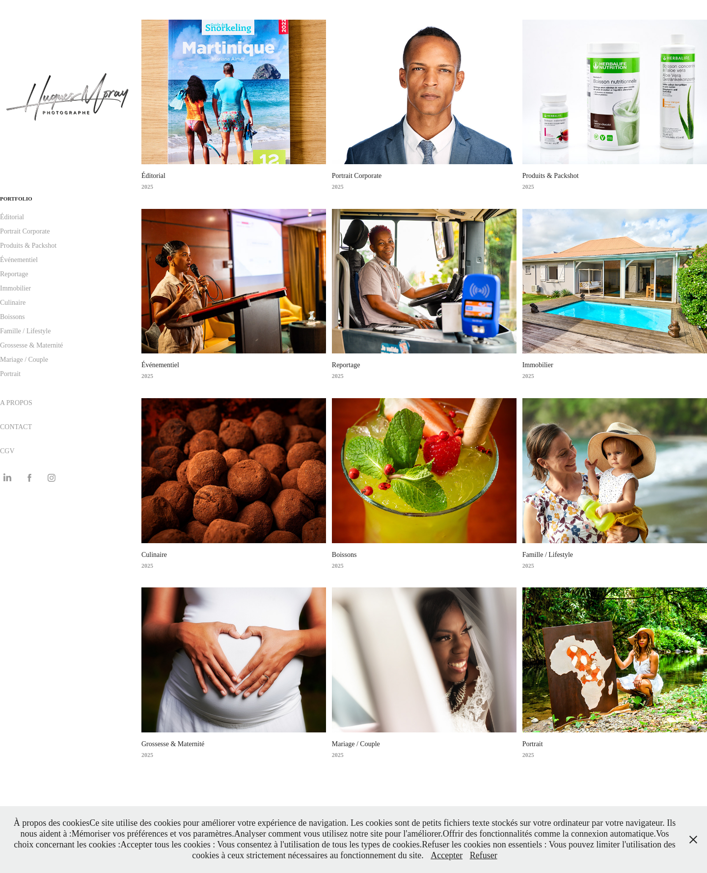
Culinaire (13, 302)
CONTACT (16, 427)
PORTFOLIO (16, 199)
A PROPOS (16, 403)
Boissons (12, 316)
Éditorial (12, 217)
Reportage (14, 274)
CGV (7, 451)
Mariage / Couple (24, 359)
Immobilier (15, 288)
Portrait (10, 374)
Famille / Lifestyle (25, 331)
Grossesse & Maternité (31, 345)
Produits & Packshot (28, 245)
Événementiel (19, 259)
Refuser (483, 855)
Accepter (446, 855)
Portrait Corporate (25, 231)
